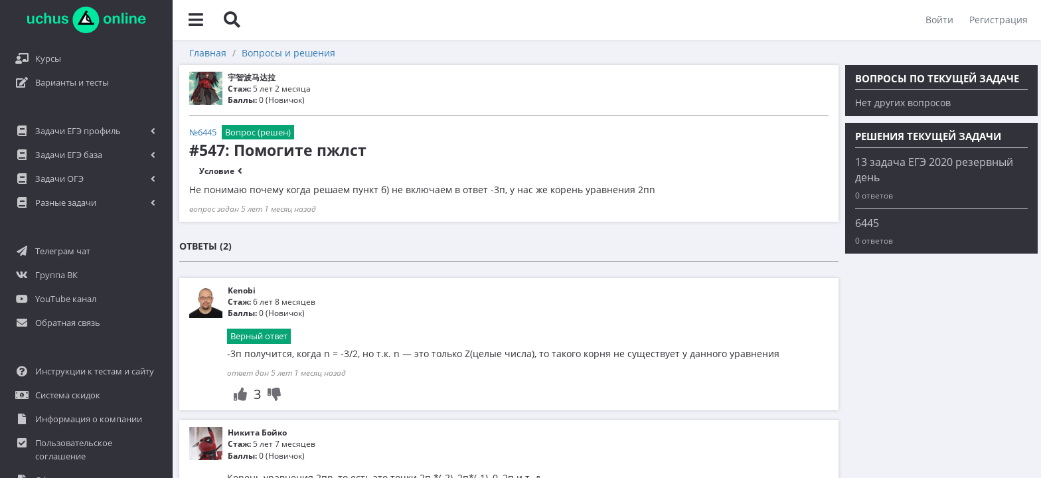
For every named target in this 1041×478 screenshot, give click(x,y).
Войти (939, 19)
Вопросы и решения (288, 52)
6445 (867, 223)
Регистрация (998, 19)
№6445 (202, 132)
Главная (207, 52)
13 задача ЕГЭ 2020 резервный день (934, 170)
